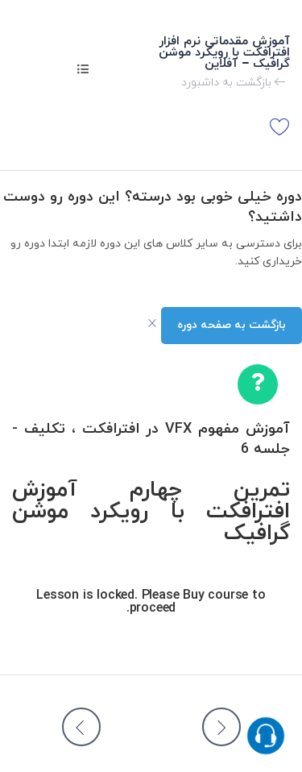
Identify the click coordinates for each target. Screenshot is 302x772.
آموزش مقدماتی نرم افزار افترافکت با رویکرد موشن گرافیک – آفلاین (224, 53)
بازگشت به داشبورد (233, 82)
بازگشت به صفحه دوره (231, 325)
